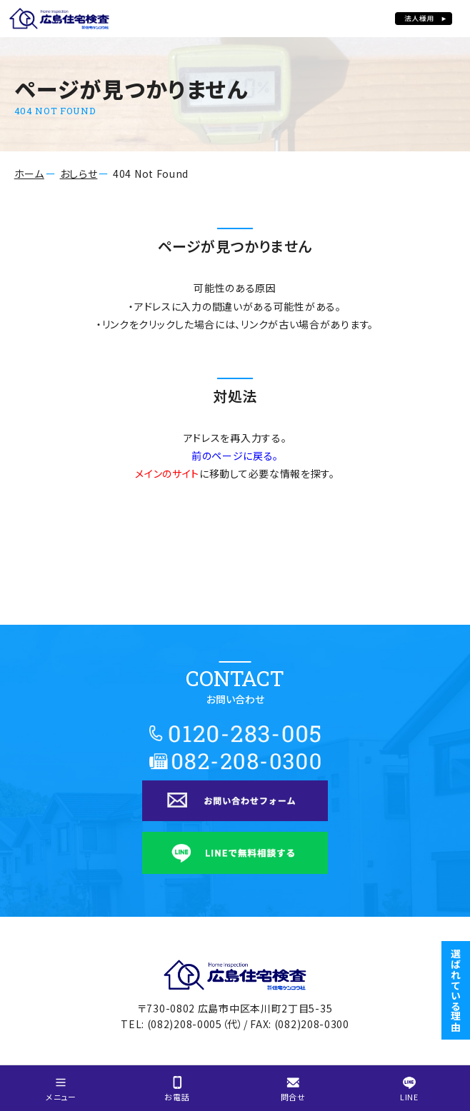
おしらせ (79, 173)
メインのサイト (167, 473)
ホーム (29, 173)
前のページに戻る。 (235, 455)
